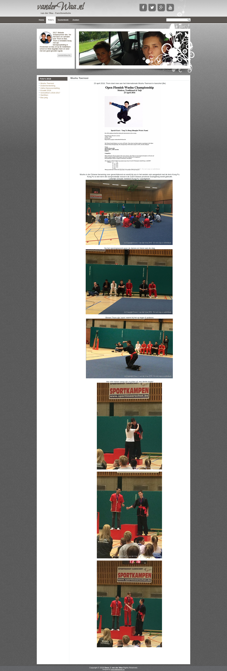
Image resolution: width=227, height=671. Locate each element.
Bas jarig (44, 97)
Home (41, 20)
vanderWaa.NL (64, 55)
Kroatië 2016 (45, 90)
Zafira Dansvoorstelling (50, 88)
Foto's (51, 20)
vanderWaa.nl (60, 7)
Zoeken (76, 20)
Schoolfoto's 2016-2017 (50, 93)
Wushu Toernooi (47, 83)
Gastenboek (63, 20)
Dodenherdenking (47, 86)
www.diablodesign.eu (118, 669)
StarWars (44, 95)
